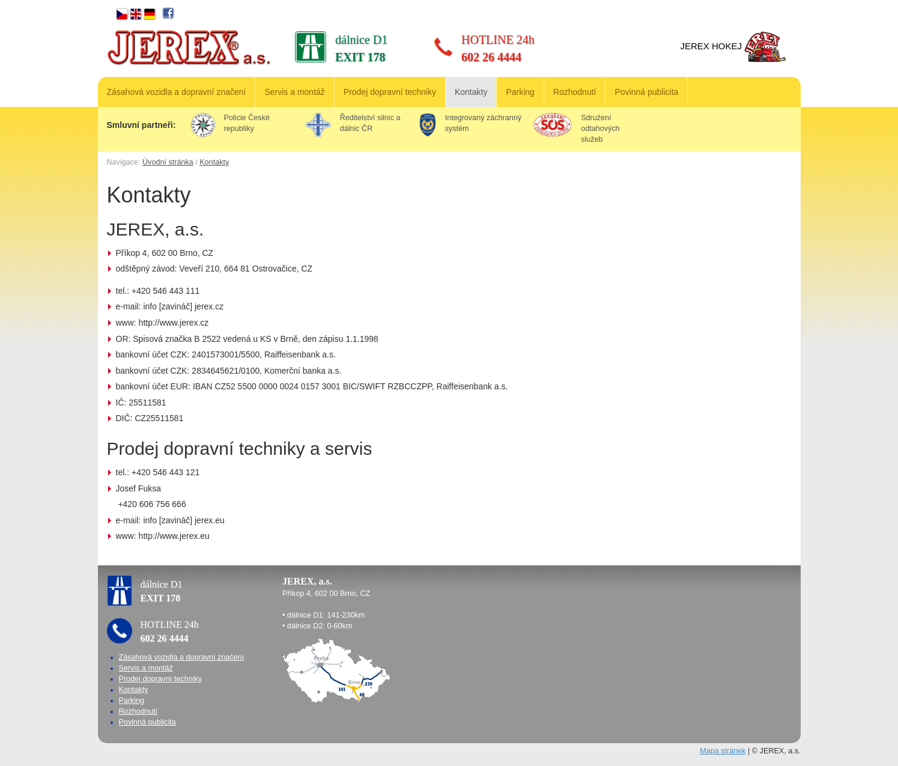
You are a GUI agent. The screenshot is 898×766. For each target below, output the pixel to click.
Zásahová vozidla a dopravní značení (176, 92)
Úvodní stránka (167, 162)
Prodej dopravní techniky (390, 92)
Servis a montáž (294, 92)
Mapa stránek (722, 751)
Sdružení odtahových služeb (576, 128)
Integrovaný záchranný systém (470, 124)
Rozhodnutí (574, 92)
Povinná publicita (646, 92)
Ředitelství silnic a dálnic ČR (353, 124)
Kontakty (471, 92)
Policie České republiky (230, 124)
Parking (520, 92)
